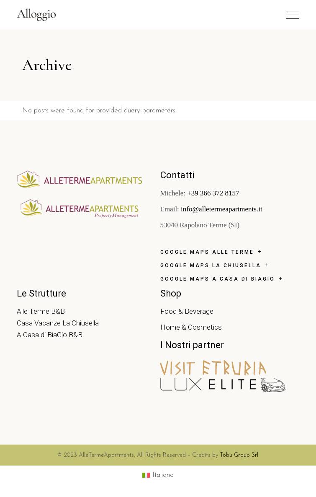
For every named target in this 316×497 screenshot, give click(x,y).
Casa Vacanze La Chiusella (58, 323)
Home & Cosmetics (191, 327)
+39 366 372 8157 (212, 193)
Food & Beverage (186, 311)
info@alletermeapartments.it (220, 209)
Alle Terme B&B (41, 311)
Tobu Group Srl (239, 455)
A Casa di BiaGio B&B (49, 334)
